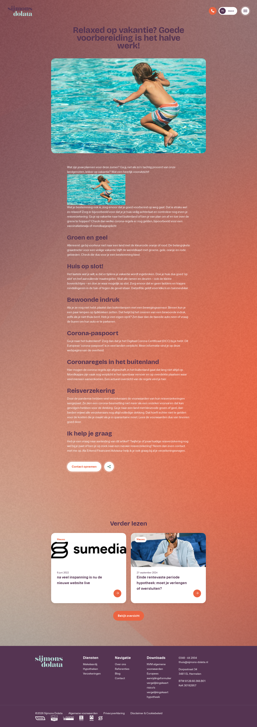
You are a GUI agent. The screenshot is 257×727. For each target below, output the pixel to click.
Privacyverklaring (114, 713)
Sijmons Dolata (53, 713)
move (226, 11)
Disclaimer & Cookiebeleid (146, 713)
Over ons (120, 664)
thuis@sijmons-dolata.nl (193, 662)
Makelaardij (90, 664)
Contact (120, 678)
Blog (117, 673)
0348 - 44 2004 (188, 657)
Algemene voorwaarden (83, 713)
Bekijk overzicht (128, 615)
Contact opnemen (84, 466)
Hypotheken (90, 668)
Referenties (122, 668)
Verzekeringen (92, 673)
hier (163, 379)
